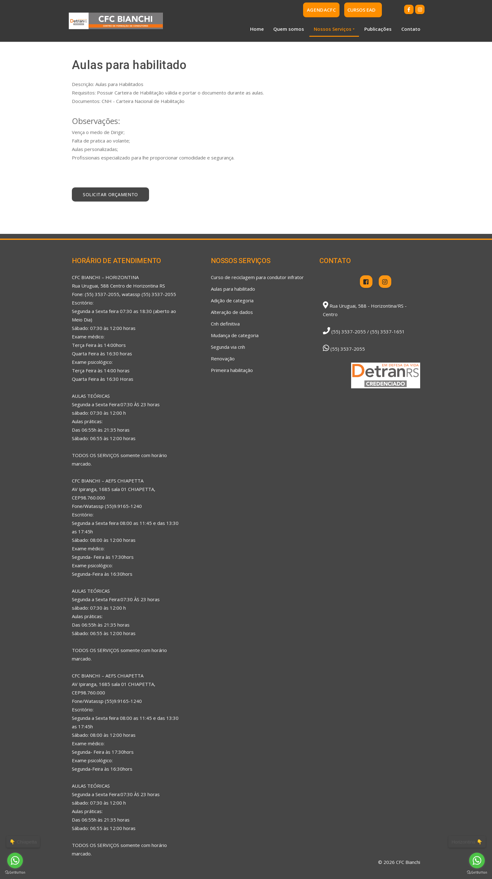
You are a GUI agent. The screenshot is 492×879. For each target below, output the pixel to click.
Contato (410, 29)
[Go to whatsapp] (477, 860)
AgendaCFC (321, 10)
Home (257, 29)
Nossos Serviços (332, 29)
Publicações (378, 29)
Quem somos (288, 29)
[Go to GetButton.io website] (477, 873)
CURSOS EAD (361, 10)
